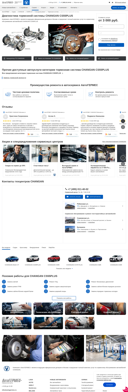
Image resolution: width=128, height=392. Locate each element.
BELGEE (32, 391)
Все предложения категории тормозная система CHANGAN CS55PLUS (31, 73)
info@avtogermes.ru (9, 390)
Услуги (43, 7)
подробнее (91, 208)
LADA (31, 379)
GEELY (31, 385)
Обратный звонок (95, 196)
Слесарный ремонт (88, 385)
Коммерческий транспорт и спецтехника (63, 388)
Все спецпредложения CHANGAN (114, 141)
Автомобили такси (56, 391)
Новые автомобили (9, 7)
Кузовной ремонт (87, 388)
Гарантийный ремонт (88, 391)
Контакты (74, 7)
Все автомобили (55, 382)
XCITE (31, 382)
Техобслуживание (87, 382)
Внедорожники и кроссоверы (59, 385)
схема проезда (81, 208)
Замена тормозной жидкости (14, 78)
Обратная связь (78, 2)
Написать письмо (75, 196)
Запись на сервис (118, 7)
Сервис (34, 7)
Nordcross (32, 388)
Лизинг (105, 391)
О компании (62, 7)
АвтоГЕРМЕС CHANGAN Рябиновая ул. (16, 112)
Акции (52, 7)
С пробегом (24, 7)
